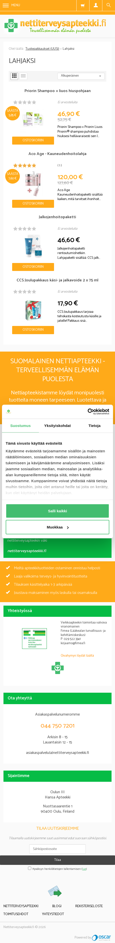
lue (84, 869)
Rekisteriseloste (89, 906)
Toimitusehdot (15, 914)
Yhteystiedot (53, 914)
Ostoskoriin (33, 140)
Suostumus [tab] (20, 425)
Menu (11, 5)
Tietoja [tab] (94, 425)
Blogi (56, 906)
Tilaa (57, 860)
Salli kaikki (57, 511)
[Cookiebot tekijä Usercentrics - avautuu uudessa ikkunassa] (87, 412)
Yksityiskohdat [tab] (57, 425)
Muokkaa (58, 527)
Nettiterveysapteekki (20, 906)
